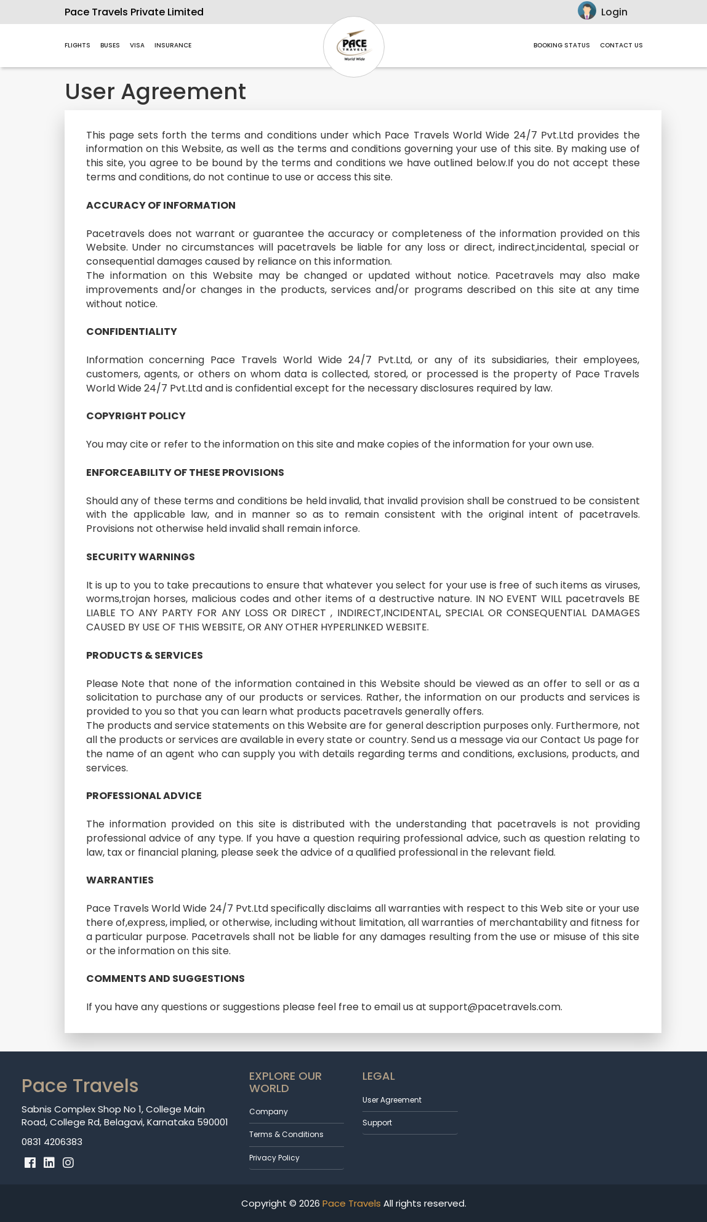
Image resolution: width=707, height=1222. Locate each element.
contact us (621, 45)
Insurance (172, 45)
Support (377, 1122)
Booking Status (561, 45)
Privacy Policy (274, 1157)
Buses (110, 45)
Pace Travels (350, 1203)
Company (268, 1111)
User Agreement (391, 1100)
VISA (137, 45)
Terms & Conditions (286, 1134)
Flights (77, 45)
